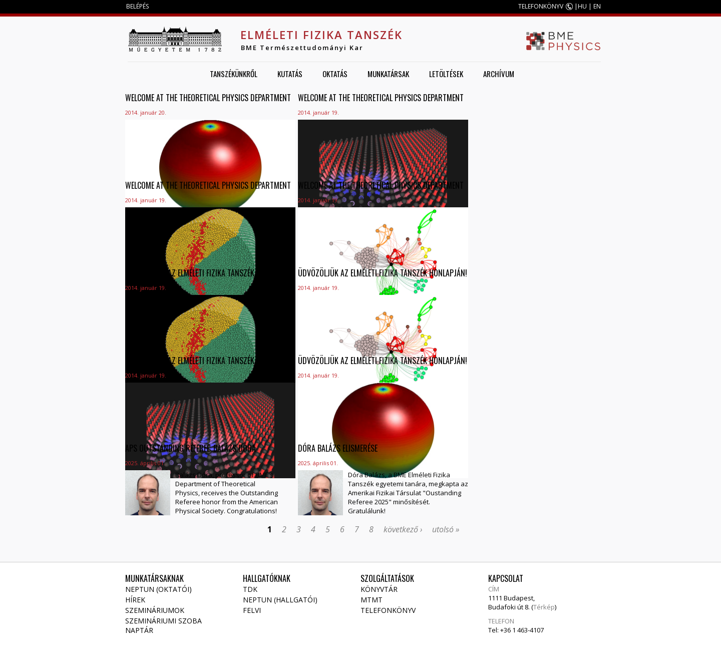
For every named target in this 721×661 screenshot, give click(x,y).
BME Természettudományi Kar (302, 47)
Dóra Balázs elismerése (338, 448)
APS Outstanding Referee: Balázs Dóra (190, 448)
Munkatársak (388, 73)
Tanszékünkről (233, 73)
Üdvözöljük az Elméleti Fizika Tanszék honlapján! (209, 273)
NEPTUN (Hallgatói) (280, 599)
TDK (250, 589)
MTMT (371, 599)
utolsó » (445, 529)
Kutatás (289, 73)
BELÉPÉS (137, 6)
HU (582, 6)
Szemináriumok (154, 610)
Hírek (135, 599)
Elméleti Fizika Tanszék (321, 34)
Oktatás (334, 73)
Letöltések (446, 73)
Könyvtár (379, 589)
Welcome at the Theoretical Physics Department (208, 98)
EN (597, 6)
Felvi (252, 610)
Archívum (498, 73)
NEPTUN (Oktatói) (158, 589)
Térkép (544, 606)
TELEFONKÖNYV (540, 6)
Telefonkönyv (388, 610)
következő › (403, 529)
